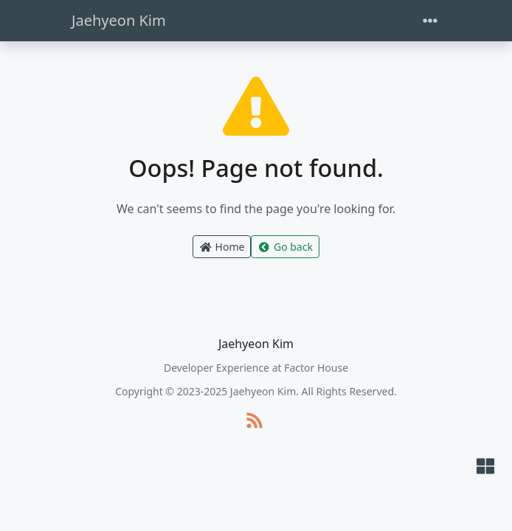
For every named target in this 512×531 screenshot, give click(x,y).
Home (221, 247)
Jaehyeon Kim (119, 20)
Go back (284, 247)
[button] (485, 467)
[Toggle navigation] (430, 21)
